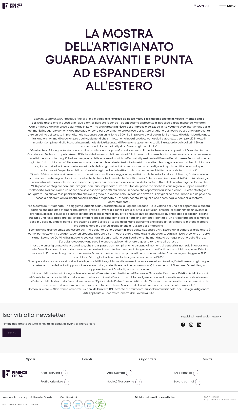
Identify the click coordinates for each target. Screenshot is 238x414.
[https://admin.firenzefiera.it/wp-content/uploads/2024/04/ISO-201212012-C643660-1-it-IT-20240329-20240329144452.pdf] (89, 406)
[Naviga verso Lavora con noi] (204, 382)
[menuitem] (30, 359)
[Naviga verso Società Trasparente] (138, 382)
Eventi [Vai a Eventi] (87, 359)
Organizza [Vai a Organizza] (147, 359)
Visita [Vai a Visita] (207, 359)
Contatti (203, 5)
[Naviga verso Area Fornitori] (204, 373)
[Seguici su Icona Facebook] (185, 323)
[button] (227, 6)
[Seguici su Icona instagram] (193, 323)
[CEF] (100, 406)
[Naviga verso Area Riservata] (71, 373)
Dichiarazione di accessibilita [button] (155, 397)
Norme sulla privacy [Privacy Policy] (14, 397)
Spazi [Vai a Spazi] (30, 359)
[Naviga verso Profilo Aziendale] (71, 382)
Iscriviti (11, 333)
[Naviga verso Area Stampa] (138, 373)
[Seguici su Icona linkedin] (201, 323)
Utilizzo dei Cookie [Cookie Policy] (41, 397)
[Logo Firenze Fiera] (12, 6)
